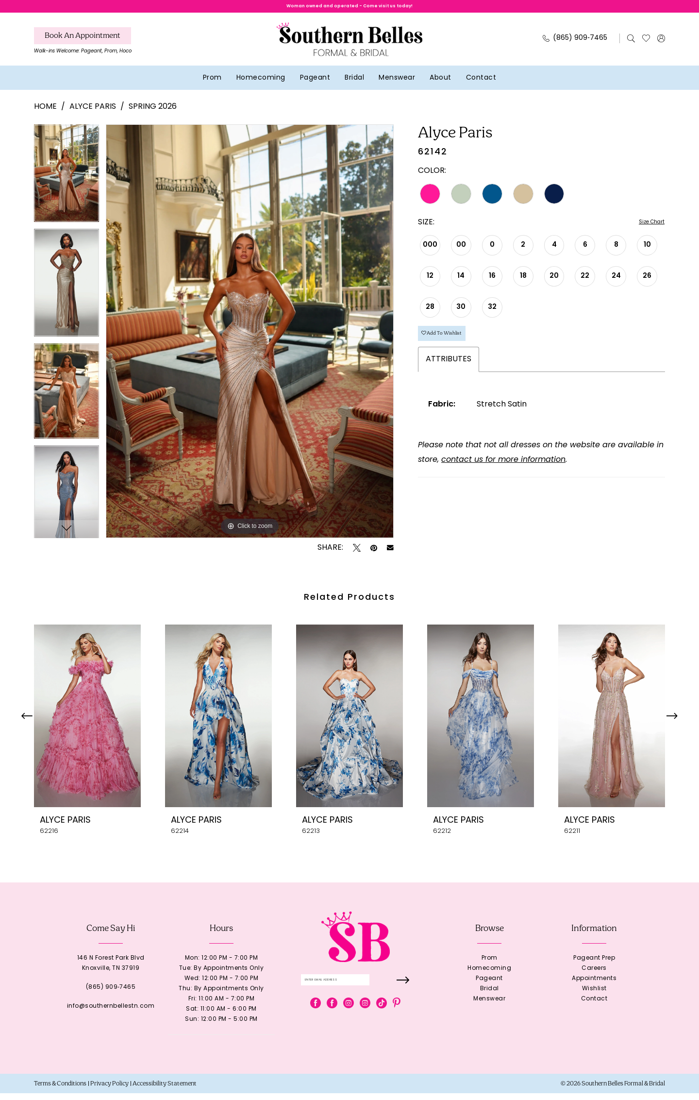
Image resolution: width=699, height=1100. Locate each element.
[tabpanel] (66, 183)
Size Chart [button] (645, 229)
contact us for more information (503, 477)
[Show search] (631, 45)
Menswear (489, 1006)
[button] (661, 45)
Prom (490, 965)
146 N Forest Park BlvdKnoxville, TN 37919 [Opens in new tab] (111, 970)
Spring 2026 (153, 114)
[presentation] (87, 722)
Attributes (448, 377)
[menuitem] (83, 50)
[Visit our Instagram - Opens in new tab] (348, 1015)
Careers (594, 975)
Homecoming (489, 975)
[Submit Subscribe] (401, 989)
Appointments (594, 985)
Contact (594, 1006)
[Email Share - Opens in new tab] (390, 554)
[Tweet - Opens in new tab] (357, 554)
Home (45, 114)
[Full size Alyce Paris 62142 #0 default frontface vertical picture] (249, 338)
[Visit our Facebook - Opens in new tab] (315, 1015)
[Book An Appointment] (82, 42)
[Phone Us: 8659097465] (575, 45)
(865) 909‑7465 (111, 994)
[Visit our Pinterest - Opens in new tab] (396, 1015)
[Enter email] (355, 989)
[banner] (349, 46)
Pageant (489, 985)
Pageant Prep (594, 965)
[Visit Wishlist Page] (646, 45)
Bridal (489, 995)
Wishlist (594, 995)
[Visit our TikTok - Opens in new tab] (381, 1015)
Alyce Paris (92, 114)
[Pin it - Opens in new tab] (373, 554)
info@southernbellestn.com (111, 1013)
